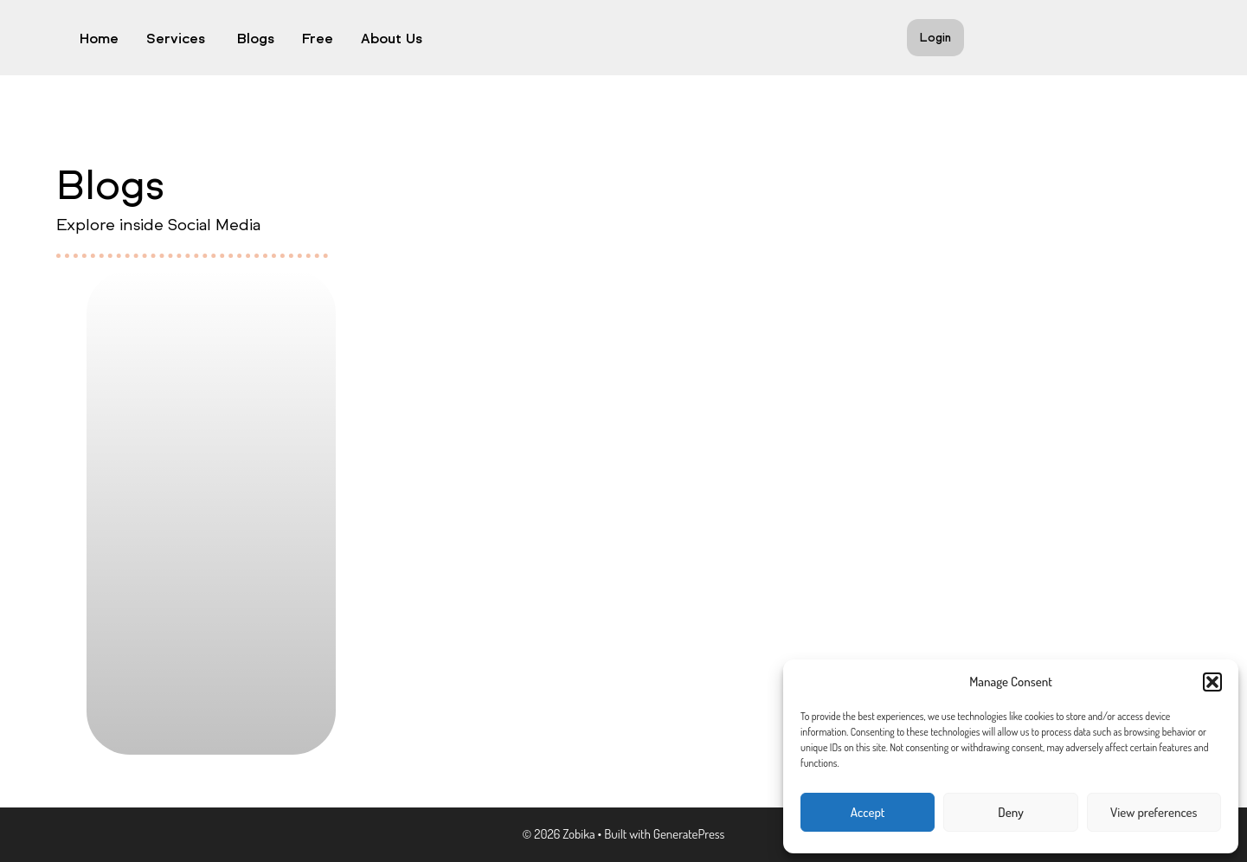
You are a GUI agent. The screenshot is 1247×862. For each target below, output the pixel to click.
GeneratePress (689, 834)
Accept (868, 812)
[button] (1212, 682)
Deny (1010, 812)
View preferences (1153, 812)
